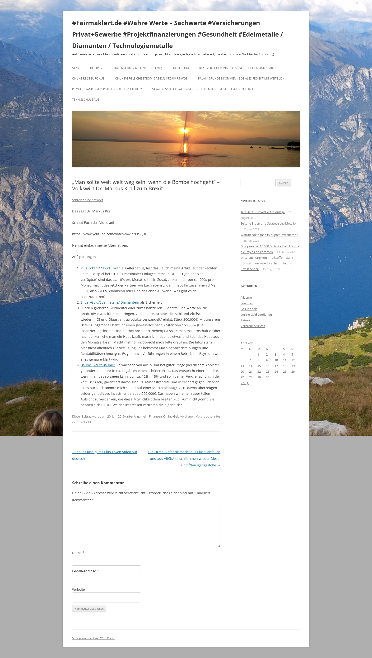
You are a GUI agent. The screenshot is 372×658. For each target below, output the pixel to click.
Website (78, 589)
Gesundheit (249, 309)
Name (78, 552)
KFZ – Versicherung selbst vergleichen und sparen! (238, 68)
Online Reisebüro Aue (88, 78)
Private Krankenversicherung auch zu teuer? (107, 89)
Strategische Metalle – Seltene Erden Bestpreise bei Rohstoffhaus (203, 89)
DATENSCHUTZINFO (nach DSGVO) (138, 68)
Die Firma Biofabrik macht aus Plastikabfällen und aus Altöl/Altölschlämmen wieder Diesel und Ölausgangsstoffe (184, 458)
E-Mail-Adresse (85, 571)
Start (76, 68)
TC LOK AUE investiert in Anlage (263, 212)
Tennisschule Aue (85, 100)
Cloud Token (111, 268)
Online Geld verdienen (179, 416)
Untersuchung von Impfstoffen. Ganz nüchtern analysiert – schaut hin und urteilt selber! (267, 263)
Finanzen (155, 416)
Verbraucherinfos (208, 416)
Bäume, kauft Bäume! (98, 365)
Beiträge (96, 68)
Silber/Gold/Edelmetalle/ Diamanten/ (110, 302)
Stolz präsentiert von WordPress (93, 638)
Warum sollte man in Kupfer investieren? (269, 235)
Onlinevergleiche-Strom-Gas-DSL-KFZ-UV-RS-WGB (151, 78)
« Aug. (245, 383)
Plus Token (89, 268)
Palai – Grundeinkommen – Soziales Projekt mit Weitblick (241, 78)
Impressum (180, 68)
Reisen (245, 320)
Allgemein (141, 416)
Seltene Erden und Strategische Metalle (268, 223)
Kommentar (83, 500)
